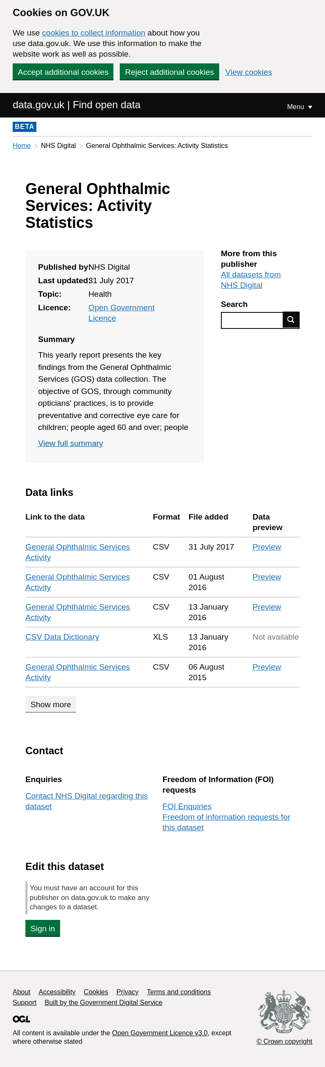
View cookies (249, 72)
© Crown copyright (284, 1041)
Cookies (96, 992)
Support (24, 1002)
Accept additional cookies (63, 72)
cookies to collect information (93, 32)
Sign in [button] (42, 928)
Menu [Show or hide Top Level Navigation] (296, 106)
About (21, 992)
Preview (267, 546)
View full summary (70, 443)
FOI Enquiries (187, 806)
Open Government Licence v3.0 (160, 1033)
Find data (291, 320)
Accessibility (57, 992)
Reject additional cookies (169, 72)
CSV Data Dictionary (62, 636)
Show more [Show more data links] (50, 704)
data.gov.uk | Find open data (76, 104)
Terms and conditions (179, 992)
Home (22, 145)
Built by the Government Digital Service (103, 1002)
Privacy (127, 992)
